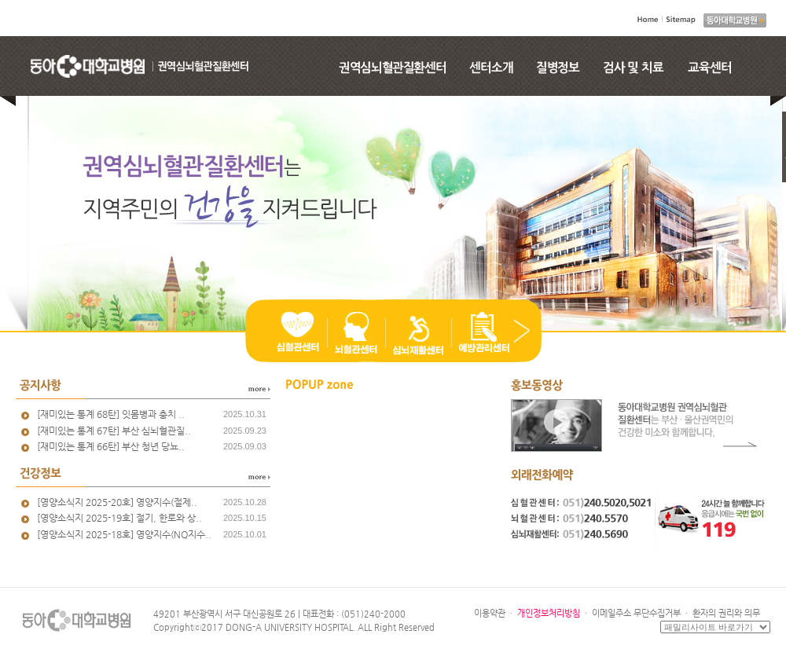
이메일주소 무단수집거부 (636, 613)
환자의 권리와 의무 (726, 613)
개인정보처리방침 (548, 613)
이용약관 (489, 613)
